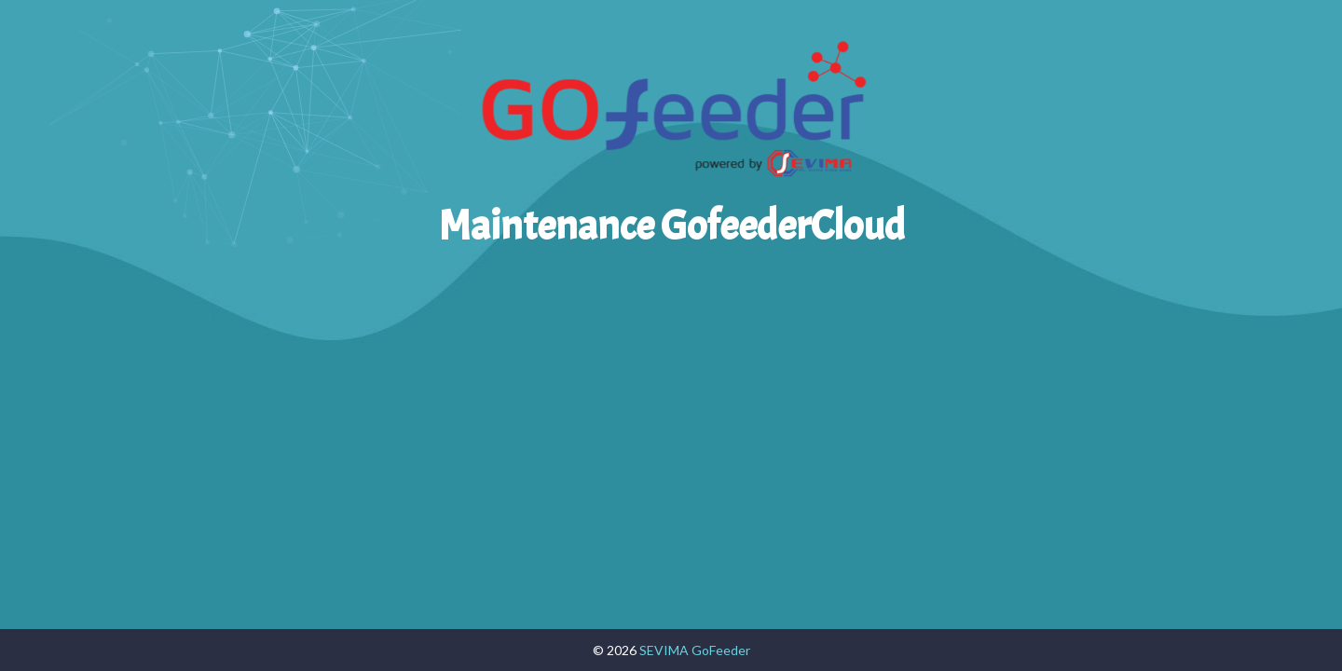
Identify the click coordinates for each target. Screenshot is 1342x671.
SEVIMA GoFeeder (694, 650)
